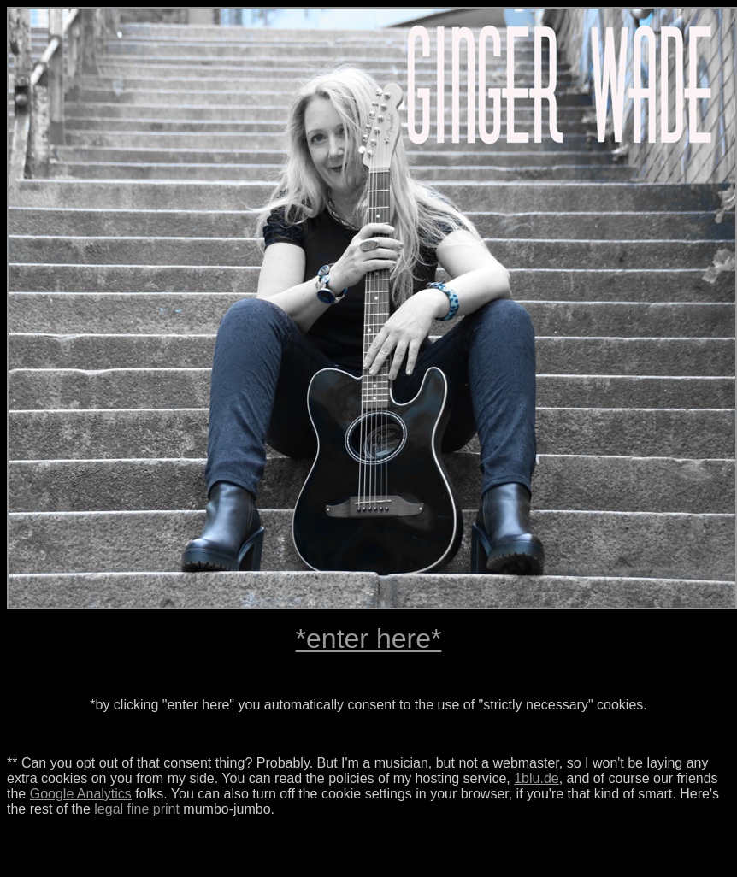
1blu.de (536, 778)
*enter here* (369, 638)
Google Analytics (81, 793)
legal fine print (137, 809)
